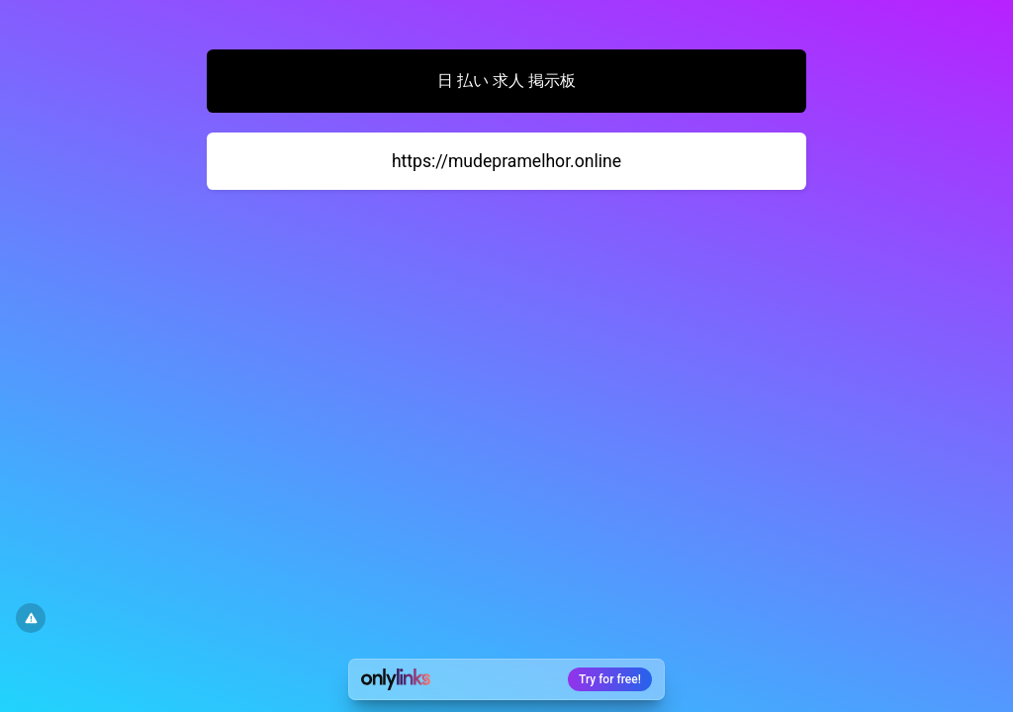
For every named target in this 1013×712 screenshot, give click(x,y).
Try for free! (610, 679)
